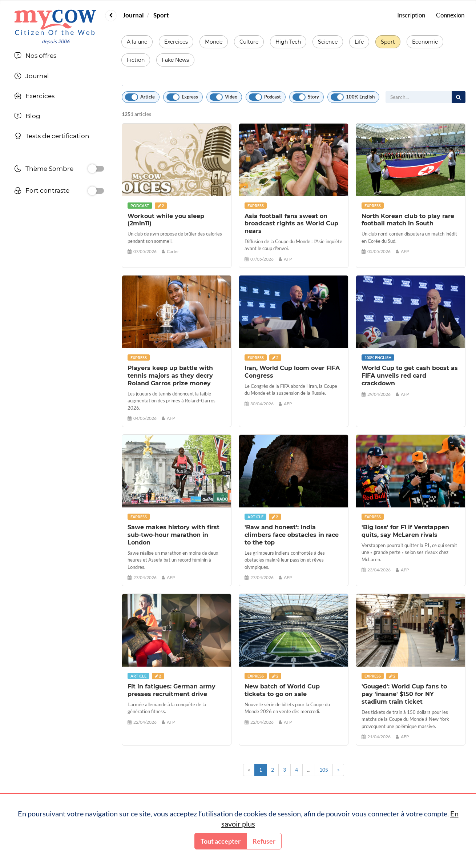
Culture (248, 42)
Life (359, 42)
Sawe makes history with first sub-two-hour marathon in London (173, 535)
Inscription (411, 15)
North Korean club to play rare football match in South (408, 220)
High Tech (288, 42)
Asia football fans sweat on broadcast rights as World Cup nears (291, 224)
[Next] (338, 770)
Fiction (136, 60)
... (308, 770)
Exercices (176, 42)
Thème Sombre (43, 169)
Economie (425, 42)
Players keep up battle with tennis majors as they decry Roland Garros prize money (170, 376)
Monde (213, 42)
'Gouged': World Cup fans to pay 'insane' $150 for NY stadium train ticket (404, 694)
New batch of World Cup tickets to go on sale (282, 690)
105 (323, 770)
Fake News (175, 60)
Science (328, 42)
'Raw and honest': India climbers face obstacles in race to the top (292, 535)
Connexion (450, 15)
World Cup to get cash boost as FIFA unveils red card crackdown (410, 376)
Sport (161, 15)
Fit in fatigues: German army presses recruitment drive (171, 690)
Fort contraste (41, 191)
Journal (133, 15)
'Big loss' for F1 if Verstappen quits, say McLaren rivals (405, 531)
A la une (137, 42)
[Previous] (249, 770)
